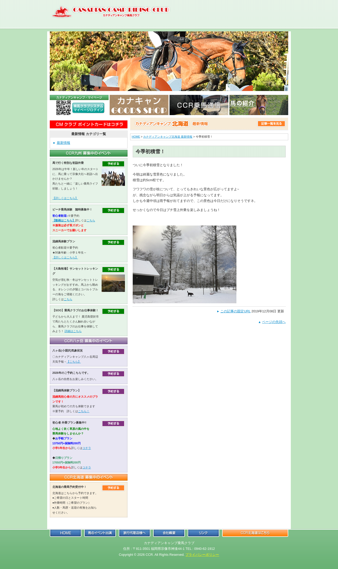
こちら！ (83, 411)
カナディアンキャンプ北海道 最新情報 (167, 136)
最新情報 (63, 143)
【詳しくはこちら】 (65, 198)
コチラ (86, 447)
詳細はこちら (73, 331)
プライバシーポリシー (202, 555)
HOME (136, 136)
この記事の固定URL (235, 311)
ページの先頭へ (274, 322)
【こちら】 (74, 361)
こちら (91, 220)
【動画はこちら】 (63, 220)
